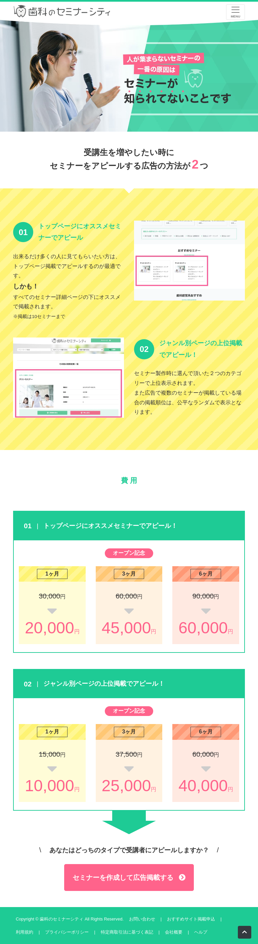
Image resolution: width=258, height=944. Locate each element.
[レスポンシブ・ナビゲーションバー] (235, 12)
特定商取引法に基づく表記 (127, 932)
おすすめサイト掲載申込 (191, 918)
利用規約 (24, 932)
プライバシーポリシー (67, 932)
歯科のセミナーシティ (62, 918)
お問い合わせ (142, 918)
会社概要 (173, 932)
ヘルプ (200, 932)
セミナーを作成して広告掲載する (129, 877)
